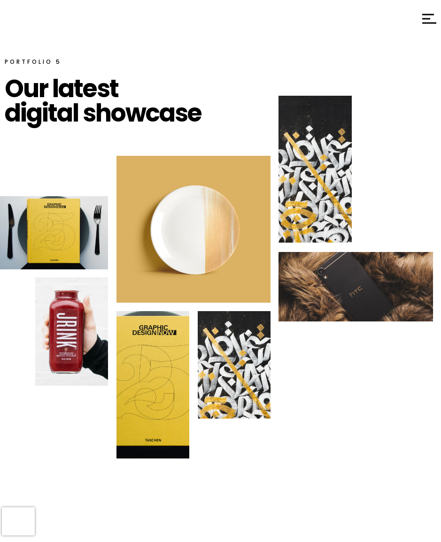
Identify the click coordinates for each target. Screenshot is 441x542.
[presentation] (18, 521)
